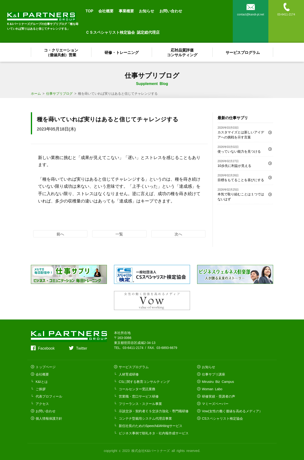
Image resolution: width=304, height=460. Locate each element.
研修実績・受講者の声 (218, 396)
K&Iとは (42, 381)
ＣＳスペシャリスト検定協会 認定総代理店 (123, 32)
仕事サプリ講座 (213, 374)
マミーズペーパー (215, 403)
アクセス (42, 403)
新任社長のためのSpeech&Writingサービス (150, 425)
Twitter (81, 348)
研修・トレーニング (122, 52)
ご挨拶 (41, 388)
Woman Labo (212, 388)
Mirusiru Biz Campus (218, 381)
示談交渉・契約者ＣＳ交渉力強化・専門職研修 (154, 411)
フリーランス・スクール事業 (140, 403)
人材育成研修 (129, 374)
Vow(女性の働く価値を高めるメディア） (232, 411)
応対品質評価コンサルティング (182, 52)
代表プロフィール (49, 396)
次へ (178, 234)
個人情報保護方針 (49, 418)
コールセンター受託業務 (137, 388)
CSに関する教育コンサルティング (144, 381)
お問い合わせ (170, 11)
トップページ (46, 366)
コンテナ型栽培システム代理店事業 (145, 418)
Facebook (46, 348)
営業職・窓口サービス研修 (139, 396)
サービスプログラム (243, 52)
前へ (60, 234)
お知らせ (146, 11)
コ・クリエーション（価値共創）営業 (61, 52)
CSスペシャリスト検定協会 (222, 418)
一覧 (119, 234)
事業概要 (126, 11)
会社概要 (106, 11)
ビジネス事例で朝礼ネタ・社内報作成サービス (154, 433)
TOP (89, 11)
